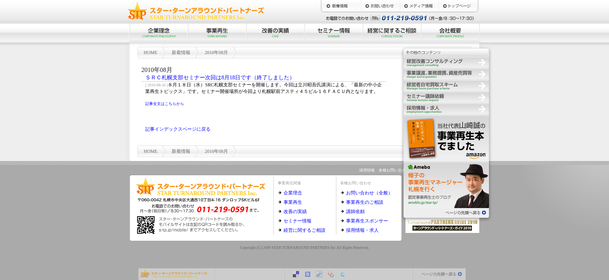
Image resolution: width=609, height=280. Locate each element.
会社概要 (450, 33)
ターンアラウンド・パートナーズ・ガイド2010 (442, 224)
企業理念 (159, 33)
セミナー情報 (333, 33)
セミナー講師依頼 (446, 97)
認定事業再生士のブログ (446, 184)
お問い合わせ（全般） (369, 193)
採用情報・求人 (362, 230)
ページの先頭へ (446, 212)
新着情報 (341, 6)
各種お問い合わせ (394, 170)
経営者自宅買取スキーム (446, 85)
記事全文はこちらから (164, 104)
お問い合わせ (380, 6)
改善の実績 (275, 33)
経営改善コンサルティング (446, 62)
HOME (457, 6)
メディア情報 (419, 6)
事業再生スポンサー (367, 221)
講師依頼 (355, 211)
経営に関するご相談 (392, 33)
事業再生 (217, 33)
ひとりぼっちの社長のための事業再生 (446, 138)
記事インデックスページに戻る (178, 129)
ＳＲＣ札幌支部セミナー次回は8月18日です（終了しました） (220, 77)
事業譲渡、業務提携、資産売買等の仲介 (446, 74)
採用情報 (446, 109)
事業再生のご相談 (364, 202)
